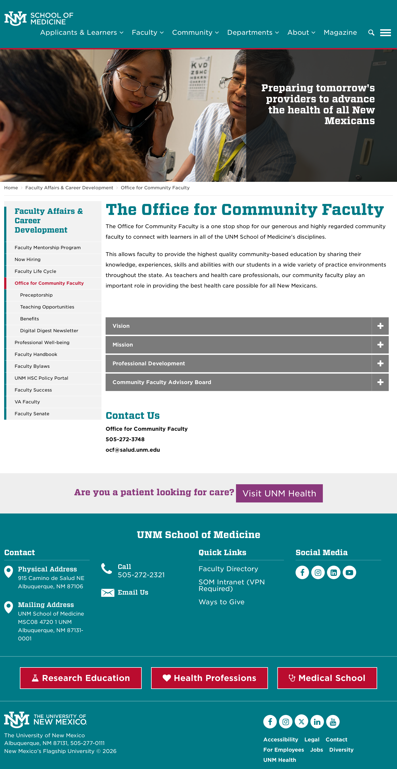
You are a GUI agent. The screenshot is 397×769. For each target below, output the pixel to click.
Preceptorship (36, 295)
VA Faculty (27, 402)
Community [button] (195, 32)
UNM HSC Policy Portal (41, 378)
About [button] (301, 32)
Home (11, 187)
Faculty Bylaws (32, 366)
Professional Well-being (42, 342)
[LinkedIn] (333, 572)
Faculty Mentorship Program (48, 248)
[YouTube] (333, 721)
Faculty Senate (32, 414)
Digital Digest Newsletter (49, 331)
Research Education (80, 678)
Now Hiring (28, 259)
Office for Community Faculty (155, 187)
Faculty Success (33, 390)
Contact (336, 739)
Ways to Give (221, 602)
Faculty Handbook (36, 354)
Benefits (29, 319)
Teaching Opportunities (47, 307)
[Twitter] (301, 721)
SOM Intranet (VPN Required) (231, 585)
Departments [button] (253, 32)
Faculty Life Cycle (35, 271)
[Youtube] (349, 572)
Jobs (316, 750)
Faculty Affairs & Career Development (69, 187)
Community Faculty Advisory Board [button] (161, 382)
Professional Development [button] (148, 363)
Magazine (340, 32)
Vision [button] (121, 326)
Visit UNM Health (279, 493)
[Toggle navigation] (386, 32)
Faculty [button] (148, 32)
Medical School (327, 678)
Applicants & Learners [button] (82, 32)
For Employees (283, 750)
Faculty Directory (228, 569)
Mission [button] (122, 345)
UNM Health (279, 760)
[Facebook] (302, 572)
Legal (312, 739)
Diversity (341, 750)
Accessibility (280, 739)
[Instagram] (318, 572)
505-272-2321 (141, 575)
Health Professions (209, 678)
